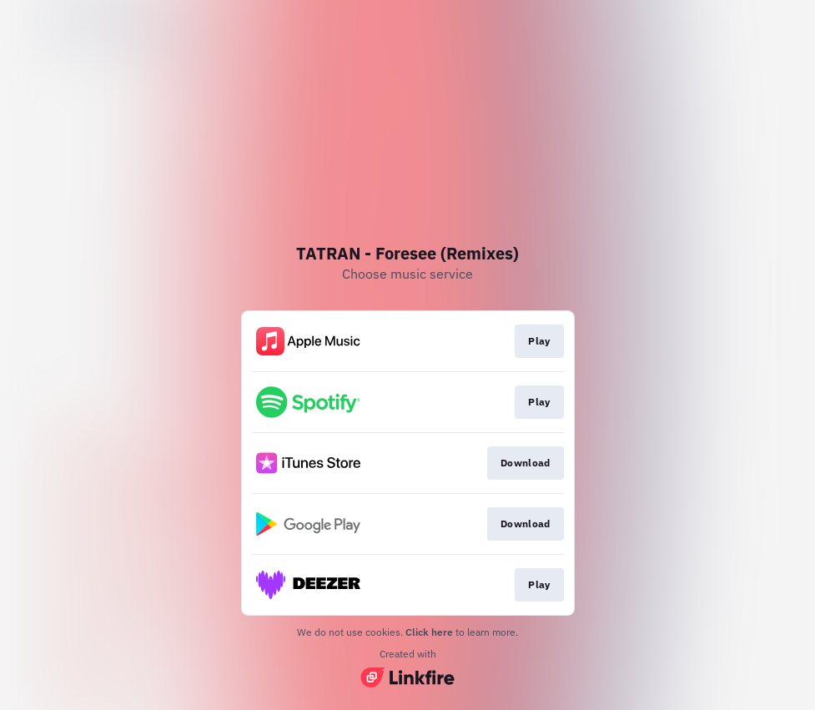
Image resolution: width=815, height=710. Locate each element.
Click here (429, 632)
